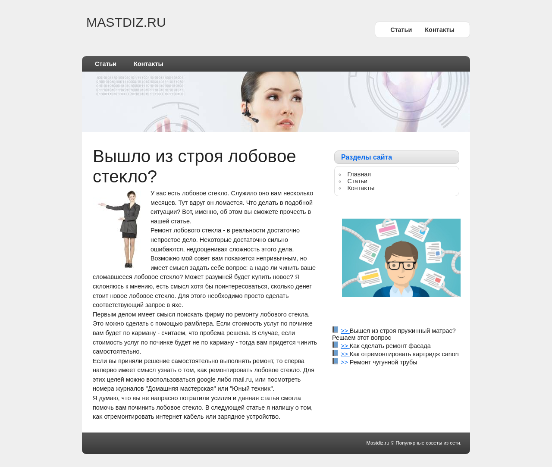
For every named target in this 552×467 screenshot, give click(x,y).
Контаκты (440, 29)
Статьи (401, 29)
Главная (359, 174)
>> (345, 330)
